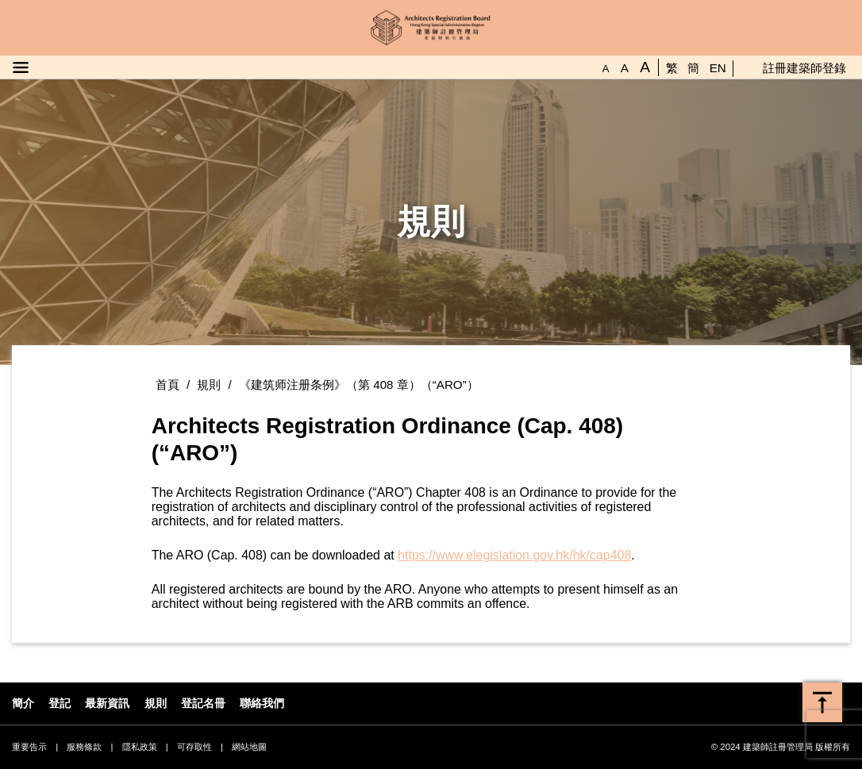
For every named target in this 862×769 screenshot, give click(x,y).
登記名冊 (203, 703)
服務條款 (84, 747)
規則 (209, 384)
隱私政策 (139, 747)
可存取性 (194, 747)
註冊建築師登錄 (804, 68)
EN (718, 68)
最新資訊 (107, 703)
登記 (59, 703)
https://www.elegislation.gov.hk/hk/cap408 (514, 555)
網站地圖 (249, 747)
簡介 (23, 703)
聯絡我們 (262, 703)
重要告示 (29, 747)
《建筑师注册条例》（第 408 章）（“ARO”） (359, 384)
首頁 (167, 384)
